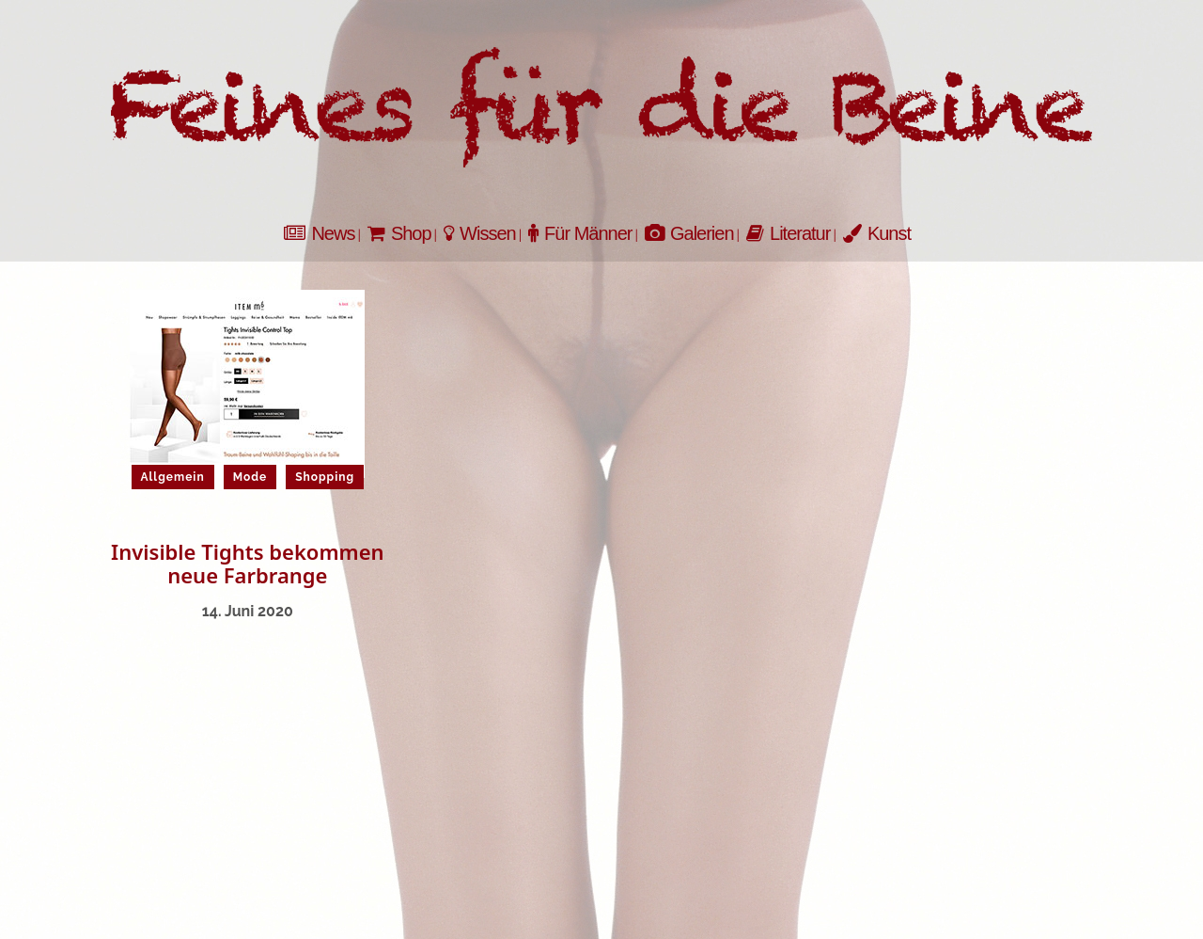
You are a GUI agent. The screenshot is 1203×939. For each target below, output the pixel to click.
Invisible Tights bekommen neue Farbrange (247, 563)
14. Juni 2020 (247, 611)
